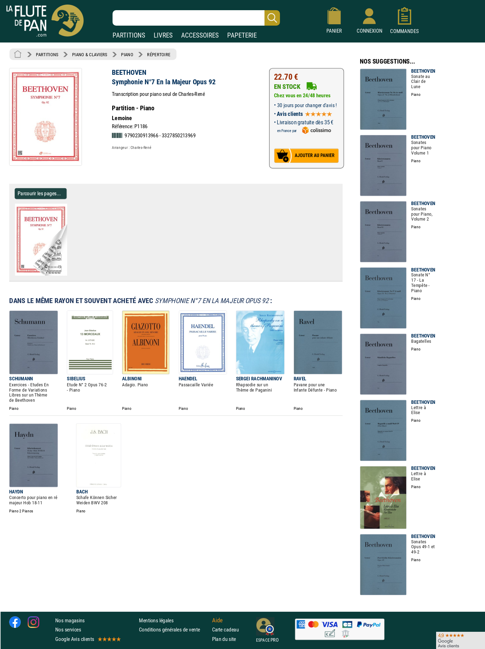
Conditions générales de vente (174, 629)
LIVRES (163, 35)
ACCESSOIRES (200, 35)
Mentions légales (156, 620)
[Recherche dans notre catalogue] (196, 18)
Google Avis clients (87, 639)
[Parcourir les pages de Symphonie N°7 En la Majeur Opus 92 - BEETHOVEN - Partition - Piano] (69, 274)
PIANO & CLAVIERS (89, 54)
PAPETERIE (242, 35)
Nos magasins (70, 620)
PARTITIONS (129, 35)
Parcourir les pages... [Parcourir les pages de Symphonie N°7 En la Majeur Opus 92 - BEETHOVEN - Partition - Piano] (39, 193)
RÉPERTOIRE (158, 54)
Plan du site (224, 639)
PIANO (127, 54)
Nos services (68, 629)
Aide (217, 620)
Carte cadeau (225, 629)
